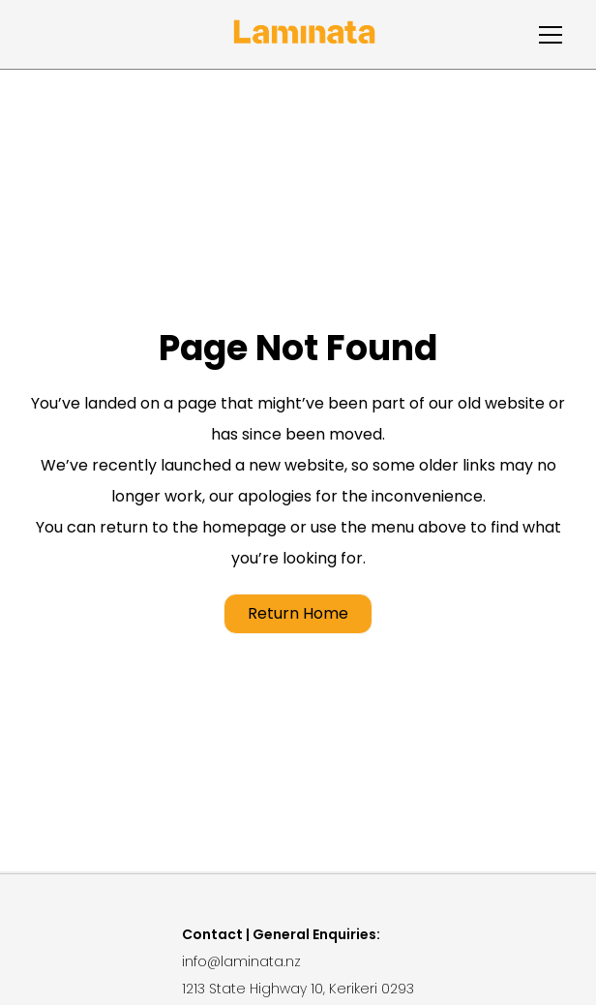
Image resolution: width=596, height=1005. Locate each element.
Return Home (298, 613)
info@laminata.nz (241, 961)
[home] (304, 34)
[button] (546, 35)
